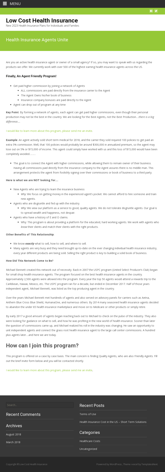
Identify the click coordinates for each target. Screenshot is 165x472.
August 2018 (13, 434)
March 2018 (13, 442)
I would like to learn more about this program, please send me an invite (49, 131)
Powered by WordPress (109, 464)
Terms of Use (88, 414)
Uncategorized (88, 449)
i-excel (134, 464)
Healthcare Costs (90, 441)
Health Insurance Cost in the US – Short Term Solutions (113, 422)
